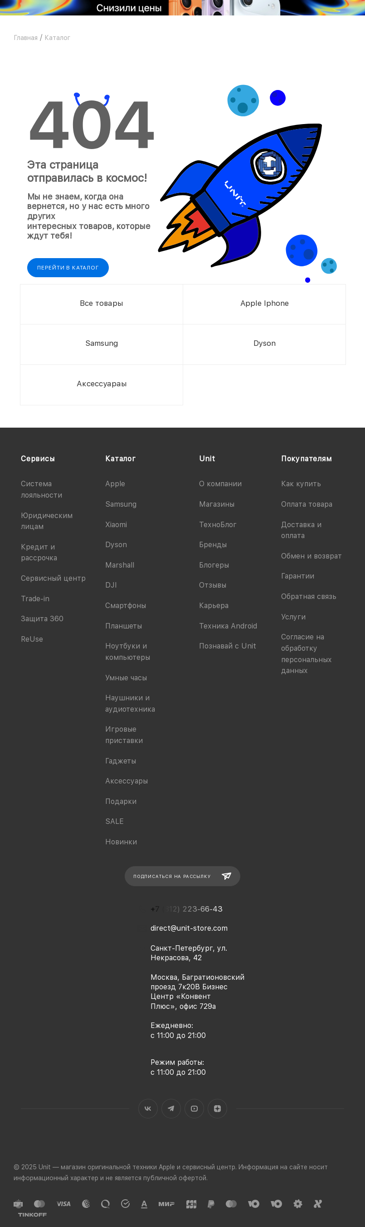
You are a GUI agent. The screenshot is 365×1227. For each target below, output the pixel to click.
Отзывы (212, 585)
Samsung (120, 504)
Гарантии (297, 576)
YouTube (194, 1108)
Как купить (301, 483)
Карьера (214, 605)
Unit (207, 458)
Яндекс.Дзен (217, 1108)
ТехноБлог (218, 524)
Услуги (293, 617)
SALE (114, 821)
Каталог (120, 458)
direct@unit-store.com (189, 928)
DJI (111, 585)
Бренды (213, 544)
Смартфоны (125, 605)
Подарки (120, 801)
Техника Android (228, 626)
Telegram (171, 1108)
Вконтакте (148, 1108)
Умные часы (126, 677)
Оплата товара (306, 504)
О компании (220, 483)
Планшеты (123, 626)
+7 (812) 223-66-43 (187, 909)
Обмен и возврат (311, 556)
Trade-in (35, 598)
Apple (115, 483)
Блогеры (214, 565)
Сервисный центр (53, 578)
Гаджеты (120, 761)
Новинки (121, 842)
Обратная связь (308, 596)
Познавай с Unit (227, 646)
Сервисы (38, 458)
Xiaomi (116, 524)
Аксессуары (126, 781)
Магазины (216, 504)
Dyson (116, 544)
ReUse (32, 639)
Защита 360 (42, 618)
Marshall (119, 565)
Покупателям (306, 458)
